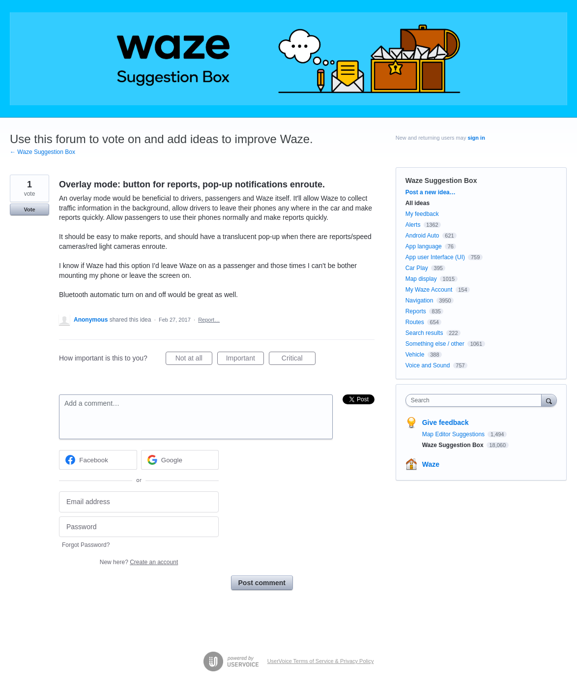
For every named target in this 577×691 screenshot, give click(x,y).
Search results (424, 333)
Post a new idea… (430, 192)
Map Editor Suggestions (454, 434)
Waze (430, 464)
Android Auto (422, 235)
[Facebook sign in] (98, 460)
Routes (414, 322)
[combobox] (476, 400)
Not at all (193, 359)
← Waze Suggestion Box (42, 152)
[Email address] (139, 501)
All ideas (417, 203)
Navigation (419, 300)
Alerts (413, 224)
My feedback (422, 213)
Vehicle (415, 354)
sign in (476, 138)
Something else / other (434, 343)
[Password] (139, 527)
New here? (139, 562)
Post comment (262, 583)
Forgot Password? (86, 544)
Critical (299, 359)
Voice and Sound (427, 365)
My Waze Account (429, 289)
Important (245, 359)
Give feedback (445, 422)
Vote (29, 209)
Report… (209, 320)
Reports (415, 311)
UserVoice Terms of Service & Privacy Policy (320, 661)
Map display (421, 278)
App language (423, 246)
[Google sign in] (180, 460)
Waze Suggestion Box (441, 180)
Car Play (416, 268)
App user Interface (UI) (435, 257)
